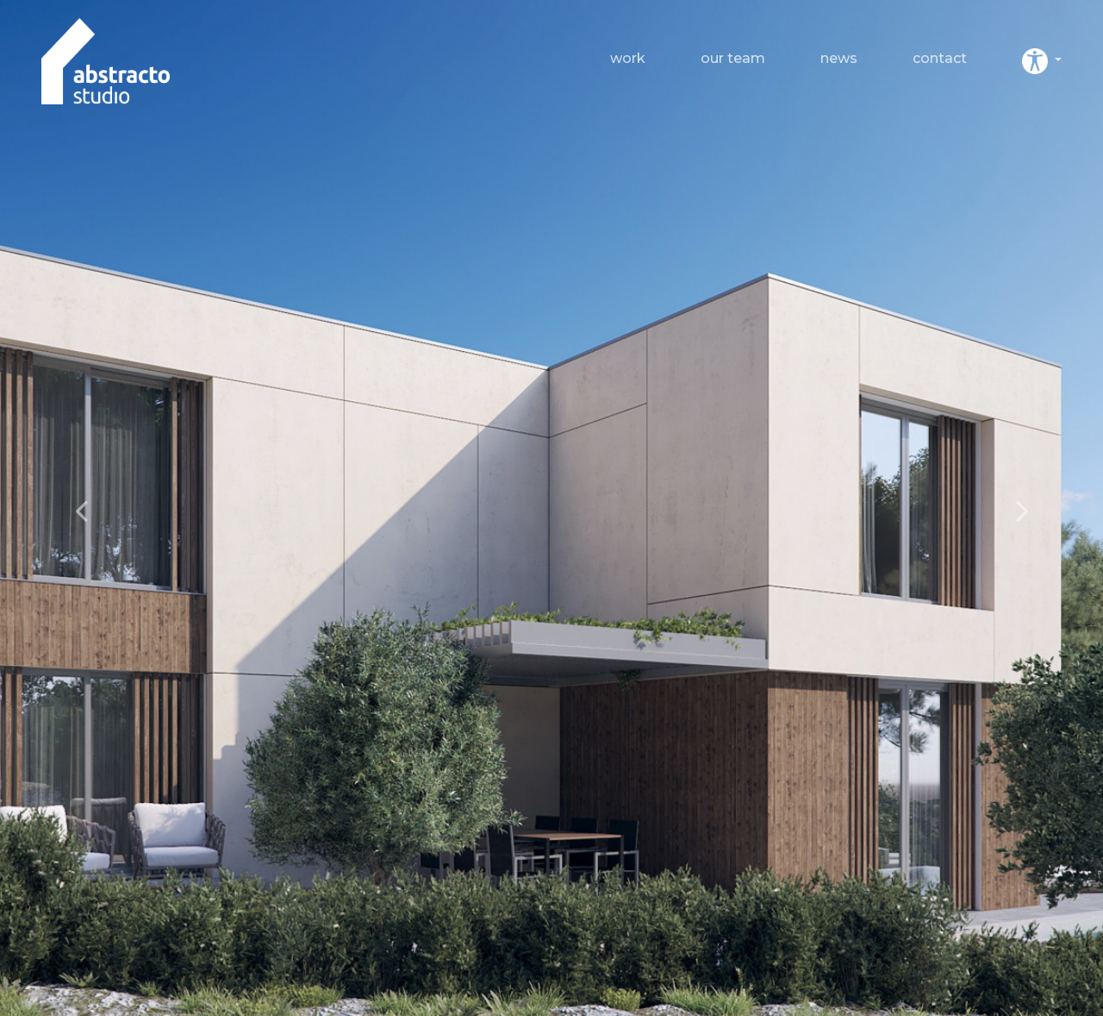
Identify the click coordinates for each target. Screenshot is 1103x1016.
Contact (940, 58)
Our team (733, 58)
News (838, 58)
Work (627, 58)
